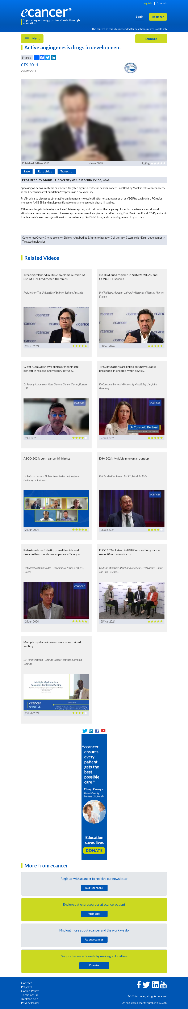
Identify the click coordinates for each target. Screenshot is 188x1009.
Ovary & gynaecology (49, 237)
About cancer (94, 939)
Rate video (45, 171)
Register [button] (158, 16)
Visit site (94, 913)
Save (27, 171)
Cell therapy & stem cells (125, 237)
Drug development (152, 237)
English (147, 3)
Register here (94, 887)
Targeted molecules (33, 241)
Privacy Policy (30, 1003)
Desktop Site (29, 999)
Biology (68, 237)
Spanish (162, 3)
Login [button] (139, 16)
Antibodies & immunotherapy (91, 237)
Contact (26, 983)
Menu (32, 38)
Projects (26, 987)
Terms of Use (30, 995)
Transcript (67, 171)
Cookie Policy (30, 991)
